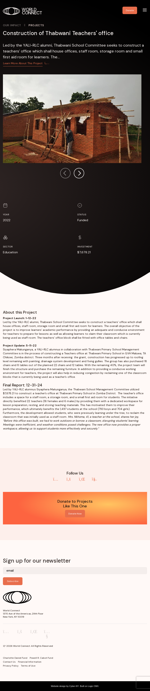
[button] (79, 174)
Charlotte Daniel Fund (15, 657)
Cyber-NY (74, 686)
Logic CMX (93, 686)
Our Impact (12, 25)
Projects (36, 25)
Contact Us (9, 661)
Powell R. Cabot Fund (41, 657)
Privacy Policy (11, 665)
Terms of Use (28, 665)
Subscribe (12, 581)
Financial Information (29, 661)
